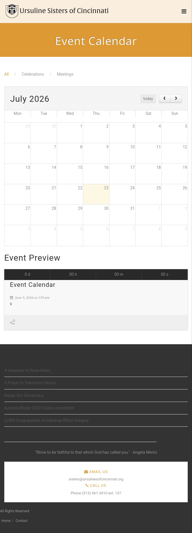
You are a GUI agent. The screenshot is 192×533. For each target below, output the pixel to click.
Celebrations (33, 74)
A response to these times (27, 370)
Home (5, 521)
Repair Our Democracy (24, 395)
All (6, 74)
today (148, 98)
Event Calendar (33, 284)
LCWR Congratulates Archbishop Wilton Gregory (46, 420)
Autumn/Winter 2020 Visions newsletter (39, 408)
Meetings (65, 74)
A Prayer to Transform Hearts (30, 383)
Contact (22, 521)
